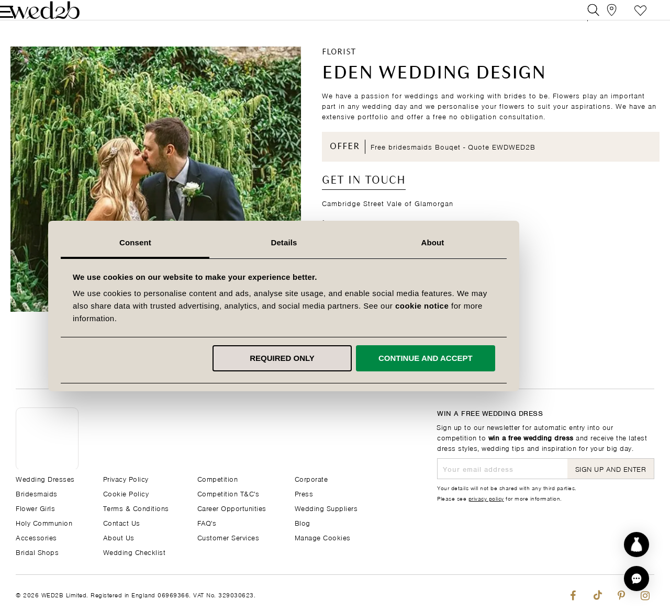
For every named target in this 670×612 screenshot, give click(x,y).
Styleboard (625, 18)
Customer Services (228, 536)
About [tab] (483, 242)
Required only (333, 358)
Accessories (36, 536)
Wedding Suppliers (326, 507)
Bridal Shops (37, 551)
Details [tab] (335, 242)
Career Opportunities (231, 507)
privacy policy (486, 498)
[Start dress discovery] (636, 544)
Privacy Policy (126, 478)
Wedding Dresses (45, 478)
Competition (217, 478)
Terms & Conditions (136, 507)
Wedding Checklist (134, 551)
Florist (339, 68)
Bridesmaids (37, 493)
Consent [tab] (187, 242)
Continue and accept (476, 358)
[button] (636, 578)
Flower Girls (35, 507)
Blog (302, 522)
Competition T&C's (228, 493)
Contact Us (121, 522)
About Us (119, 536)
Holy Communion (44, 522)
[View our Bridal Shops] (601, 18)
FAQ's (207, 522)
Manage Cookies (323, 536)
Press (304, 493)
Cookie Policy (126, 493)
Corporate (311, 478)
